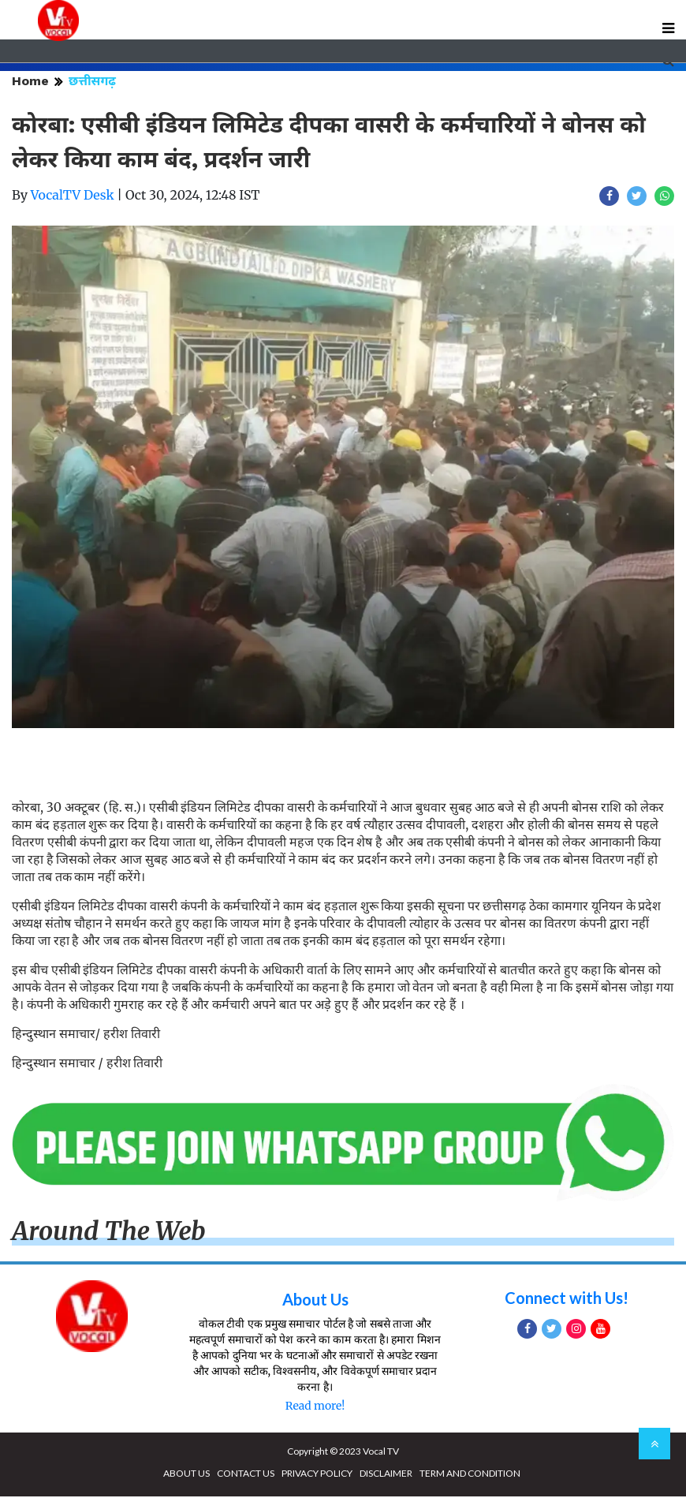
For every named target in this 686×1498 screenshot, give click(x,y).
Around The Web (109, 1233)
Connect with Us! (566, 1299)
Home (30, 82)
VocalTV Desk (72, 196)
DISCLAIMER (386, 1475)
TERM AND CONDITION (469, 1475)
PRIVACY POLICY (316, 1475)
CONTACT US (245, 1475)
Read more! (315, 1407)
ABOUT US (186, 1475)
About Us (315, 1300)
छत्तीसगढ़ (92, 82)
